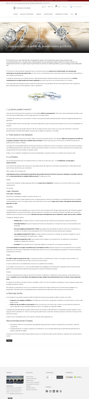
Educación (65, 7)
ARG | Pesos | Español (76, 7)
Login (44, 6)
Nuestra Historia (30, 359)
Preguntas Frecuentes (31, 361)
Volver (9, 340)
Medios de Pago (29, 363)
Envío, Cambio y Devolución (32, 365)
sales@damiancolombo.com (44, 3)
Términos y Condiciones (31, 372)
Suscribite (60, 360)
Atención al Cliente (30, 370)
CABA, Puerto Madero (16, 3)
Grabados (28, 368)
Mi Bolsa (58, 6)
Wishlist (50, 6)
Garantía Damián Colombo (32, 366)
